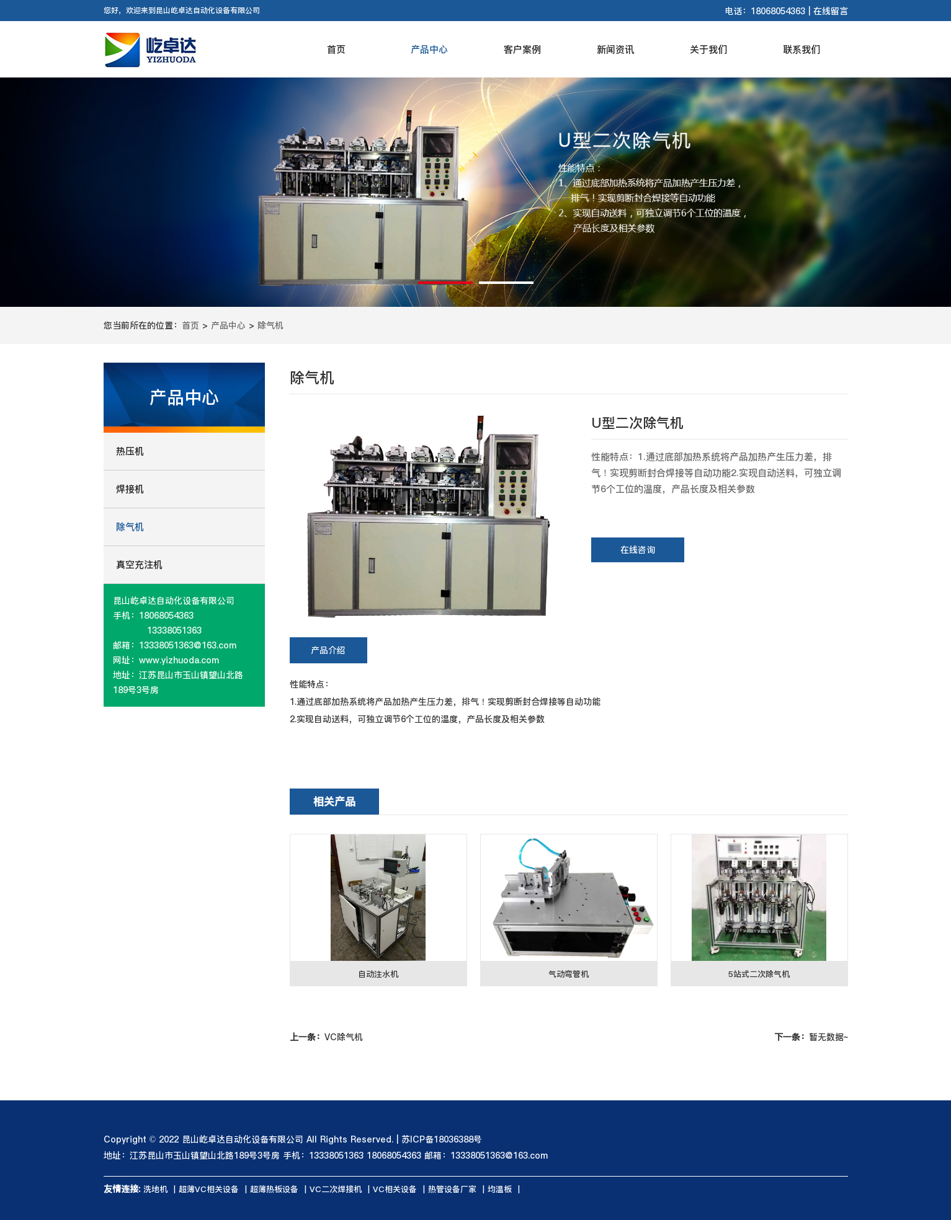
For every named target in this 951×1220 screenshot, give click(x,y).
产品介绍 (328, 650)
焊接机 (130, 488)
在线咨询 (637, 550)
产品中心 (429, 49)
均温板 (500, 1189)
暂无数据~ (811, 1037)
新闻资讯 (615, 49)
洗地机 (155, 1189)
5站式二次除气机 (759, 973)
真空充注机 (139, 564)
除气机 (270, 325)
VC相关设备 (395, 1189)
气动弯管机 (568, 973)
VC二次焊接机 (336, 1189)
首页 (336, 49)
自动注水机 (378, 973)
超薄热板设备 (274, 1189)
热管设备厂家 (452, 1189)
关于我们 (708, 49)
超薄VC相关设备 (209, 1189)
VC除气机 (326, 1037)
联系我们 (801, 49)
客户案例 (522, 49)
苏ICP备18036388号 (441, 1139)
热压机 (130, 450)
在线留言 (830, 11)
